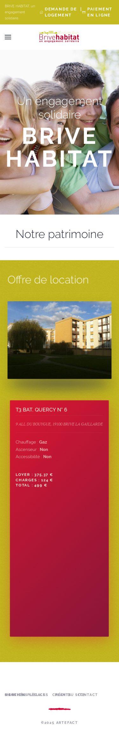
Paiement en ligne (99, 12)
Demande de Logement (61, 12)
